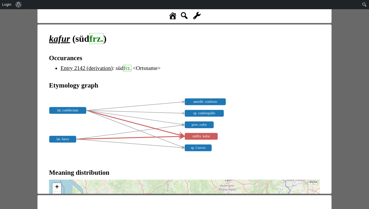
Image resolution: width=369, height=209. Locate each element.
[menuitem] (19, 4)
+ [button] (57, 187)
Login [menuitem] (6, 4)
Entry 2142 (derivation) (87, 68)
